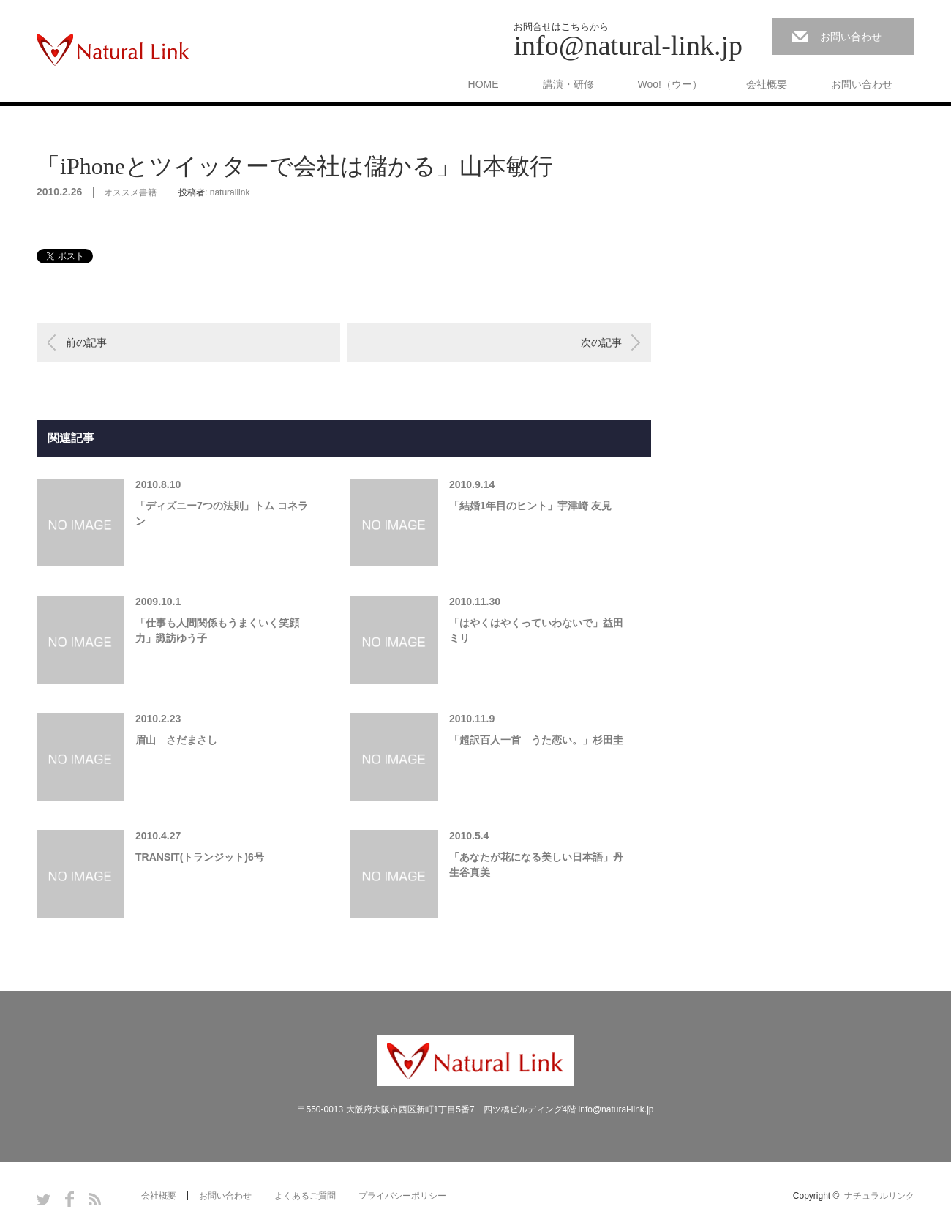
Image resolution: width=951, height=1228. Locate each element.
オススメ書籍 (130, 192)
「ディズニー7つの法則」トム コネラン (221, 513)
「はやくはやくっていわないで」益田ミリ (536, 630)
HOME (483, 84)
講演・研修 (568, 84)
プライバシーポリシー (402, 1195)
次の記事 (601, 342)
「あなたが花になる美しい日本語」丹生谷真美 (536, 864)
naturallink (230, 192)
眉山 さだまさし (176, 740)
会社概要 (766, 84)
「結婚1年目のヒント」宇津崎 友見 (530, 506)
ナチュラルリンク (879, 1196)
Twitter (43, 1199)
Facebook (69, 1199)
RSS (95, 1199)
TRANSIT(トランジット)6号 (199, 857)
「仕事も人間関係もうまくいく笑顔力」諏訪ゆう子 (217, 630)
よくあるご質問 (305, 1195)
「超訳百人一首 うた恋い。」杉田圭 (536, 740)
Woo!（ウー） (670, 84)
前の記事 (86, 342)
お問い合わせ (851, 36)
